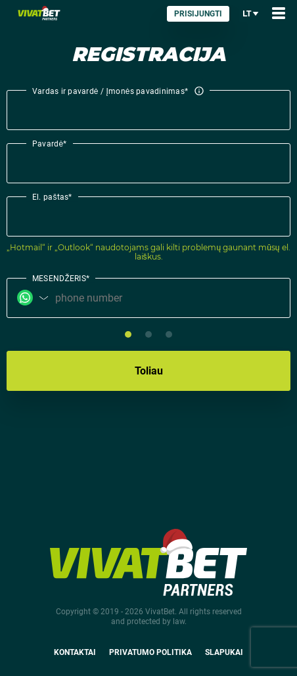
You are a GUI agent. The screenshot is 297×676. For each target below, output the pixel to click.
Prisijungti (198, 13)
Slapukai (224, 652)
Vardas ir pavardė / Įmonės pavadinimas (118, 91)
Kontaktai (75, 652)
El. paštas (52, 196)
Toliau (149, 371)
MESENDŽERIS (60, 277)
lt (250, 13)
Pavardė (49, 143)
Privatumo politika (150, 652)
